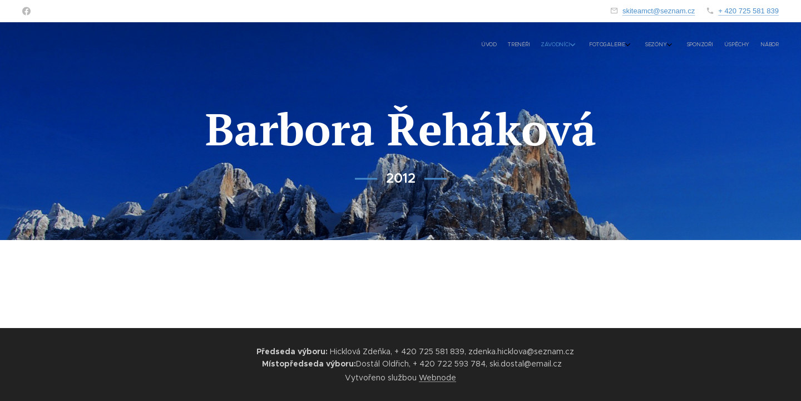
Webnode (437, 378)
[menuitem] (677, 45)
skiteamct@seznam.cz (658, 11)
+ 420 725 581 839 (748, 11)
